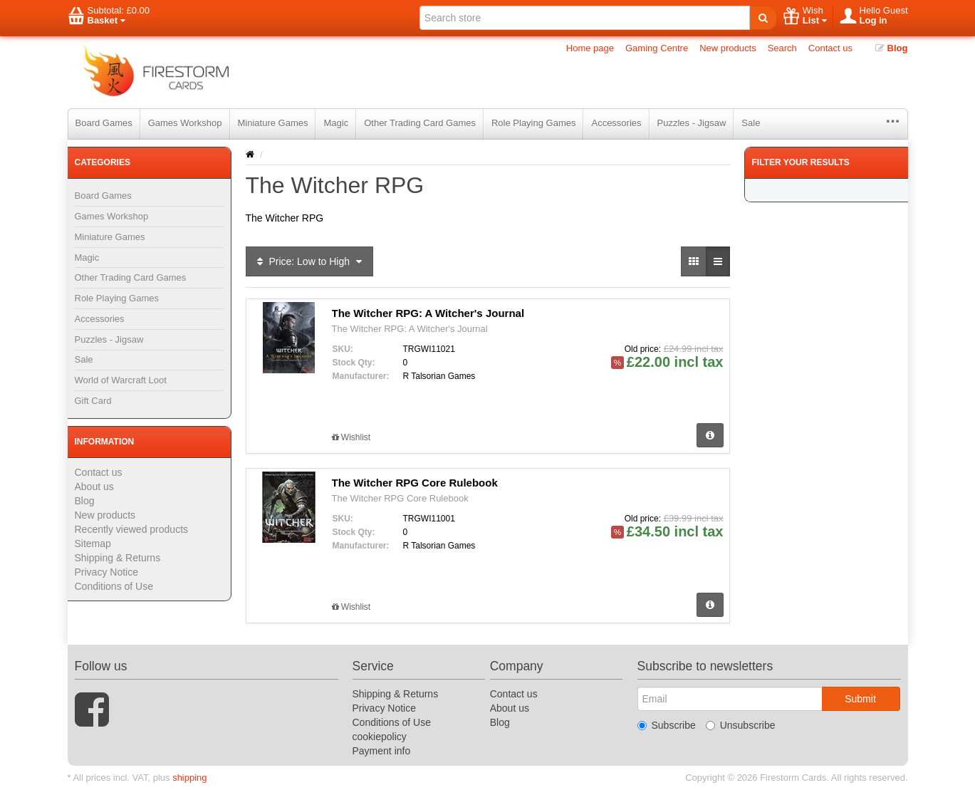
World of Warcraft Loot (121, 380)
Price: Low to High (309, 261)
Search (782, 48)
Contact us (830, 48)
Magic (335, 123)
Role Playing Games (533, 123)
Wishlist (351, 437)
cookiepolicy (380, 736)
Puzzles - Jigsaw (691, 123)
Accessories (616, 123)
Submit (860, 699)
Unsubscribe (741, 725)
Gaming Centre (656, 48)
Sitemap (93, 543)
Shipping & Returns (118, 557)
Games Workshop (185, 123)
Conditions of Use (114, 586)
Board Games (103, 123)
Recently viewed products (132, 529)
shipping (189, 777)
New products (727, 48)
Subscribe (666, 725)
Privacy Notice (106, 572)
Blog (891, 48)
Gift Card (93, 400)
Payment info (382, 751)
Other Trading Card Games (420, 123)
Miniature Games (273, 123)
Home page (590, 48)
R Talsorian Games (439, 376)
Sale (750, 123)
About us (94, 486)
